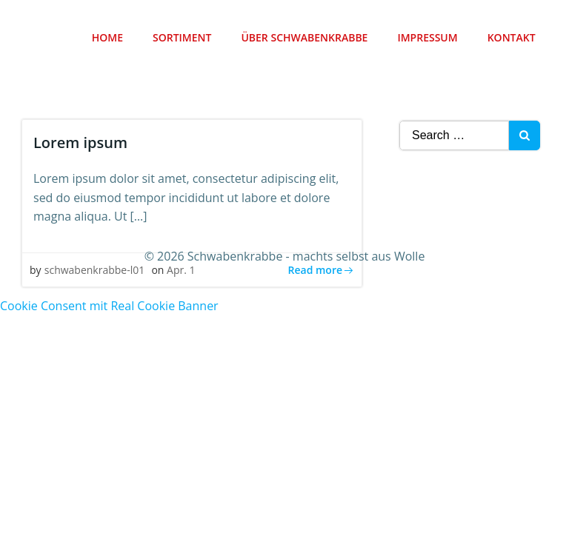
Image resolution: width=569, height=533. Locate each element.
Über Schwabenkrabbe (305, 37)
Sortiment (182, 37)
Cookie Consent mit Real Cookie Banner (109, 303)
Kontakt (512, 37)
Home (108, 37)
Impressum (429, 37)
